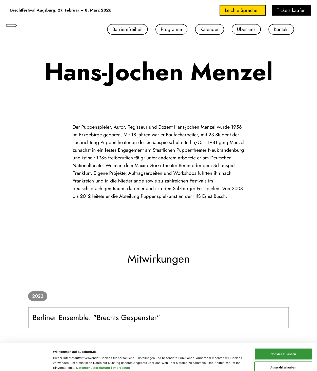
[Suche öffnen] (11, 25)
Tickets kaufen (291, 10)
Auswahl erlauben (283, 342)
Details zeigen (215, 355)
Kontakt (281, 29)
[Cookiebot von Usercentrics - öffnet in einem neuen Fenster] (26, 363)
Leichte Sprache (241, 10)
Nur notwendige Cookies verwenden (283, 358)
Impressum (122, 342)
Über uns (246, 29)
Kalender (209, 29)
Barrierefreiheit (127, 29)
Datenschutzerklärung (93, 342)
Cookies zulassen (283, 329)
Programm (171, 29)
